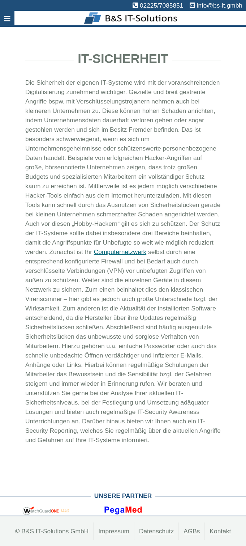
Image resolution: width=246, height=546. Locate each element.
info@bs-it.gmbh (219, 5)
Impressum (113, 531)
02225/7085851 (161, 5)
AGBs (192, 531)
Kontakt (220, 531)
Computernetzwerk (120, 251)
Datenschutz (156, 531)
